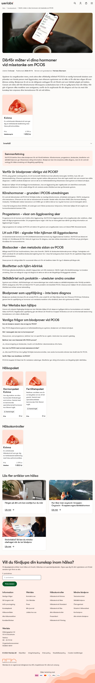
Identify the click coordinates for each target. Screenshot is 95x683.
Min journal (30, 608)
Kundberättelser (8, 620)
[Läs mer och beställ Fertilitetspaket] (36, 395)
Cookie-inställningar (75, 653)
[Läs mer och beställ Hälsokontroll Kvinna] (17, 116)
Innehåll (48, 143)
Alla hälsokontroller (57, 612)
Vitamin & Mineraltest (81, 608)
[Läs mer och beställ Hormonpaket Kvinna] (12, 395)
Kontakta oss (30, 596)
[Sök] (74, 3)
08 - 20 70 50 (7, 640)
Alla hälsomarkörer (9, 616)
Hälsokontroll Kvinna (57, 596)
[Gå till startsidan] (7, 3)
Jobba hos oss (31, 612)
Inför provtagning (8, 604)
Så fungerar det (8, 600)
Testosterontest (79, 596)
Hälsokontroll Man (56, 600)
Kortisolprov (78, 612)
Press (28, 604)
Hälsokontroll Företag (57, 620)
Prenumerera (9, 584)
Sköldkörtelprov (79, 600)
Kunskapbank (7, 608)
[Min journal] (80, 3)
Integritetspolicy (34, 653)
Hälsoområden (7, 612)
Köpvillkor (22, 653)
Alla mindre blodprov (81, 616)
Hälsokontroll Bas (56, 608)
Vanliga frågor (7, 596)
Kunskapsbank (11, 8)
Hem (3, 8)
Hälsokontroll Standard (58, 604)
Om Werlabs (30, 600)
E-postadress (7, 573)
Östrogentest (78, 604)
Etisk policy (46, 653)
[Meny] (91, 3)
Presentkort (54, 616)
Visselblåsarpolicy (59, 653)
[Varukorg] (86, 3)
